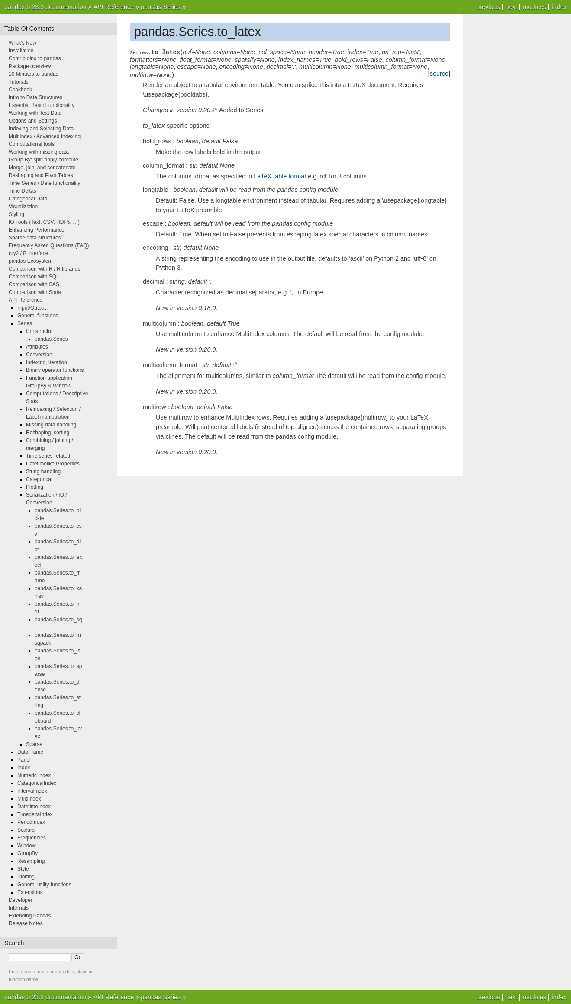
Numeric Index (34, 775)
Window (26, 846)
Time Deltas (22, 191)
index (559, 6)
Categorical (39, 479)
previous (488, 6)
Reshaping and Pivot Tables (41, 175)
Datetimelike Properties (53, 464)
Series (24, 323)
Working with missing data (39, 152)
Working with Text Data (35, 113)
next (511, 6)
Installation (21, 51)
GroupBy (27, 853)
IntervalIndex (32, 791)
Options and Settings (33, 121)
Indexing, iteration (46, 362)
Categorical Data (28, 199)
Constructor (39, 331)
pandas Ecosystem (30, 261)
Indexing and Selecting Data (41, 129)
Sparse (34, 744)
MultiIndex (29, 799)
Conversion (39, 355)
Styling (16, 214)
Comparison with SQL (34, 277)
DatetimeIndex (34, 807)
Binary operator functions (55, 370)
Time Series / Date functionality (45, 183)
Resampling (31, 861)
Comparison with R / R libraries (44, 269)
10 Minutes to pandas (33, 74)
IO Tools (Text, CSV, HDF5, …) (44, 222)
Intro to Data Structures (35, 97)
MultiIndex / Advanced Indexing (45, 136)
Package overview (30, 66)
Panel (24, 760)
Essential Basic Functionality (41, 105)
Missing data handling (51, 425)
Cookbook (20, 90)
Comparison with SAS (34, 284)
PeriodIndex (31, 822)
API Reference (114, 6)
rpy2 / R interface (28, 253)
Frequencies (31, 838)
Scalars (26, 830)
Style (23, 869)
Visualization (23, 206)
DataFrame (30, 752)
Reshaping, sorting (47, 432)
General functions (37, 316)
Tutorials (19, 82)
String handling (43, 471)
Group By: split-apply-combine (43, 160)
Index (23, 768)
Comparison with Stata (35, 292)
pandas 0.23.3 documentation (45, 6)
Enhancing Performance (37, 230)
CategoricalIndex (36, 783)
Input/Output (31, 308)
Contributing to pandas (35, 58)
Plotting (34, 487)
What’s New (22, 43)
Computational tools (32, 144)
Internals (19, 908)
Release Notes (26, 923)
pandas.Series (161, 6)
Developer (20, 900)
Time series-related (48, 456)
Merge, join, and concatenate (42, 168)
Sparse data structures (35, 238)
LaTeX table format (280, 176)
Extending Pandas (30, 916)
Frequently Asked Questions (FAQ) (49, 245)
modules (534, 6)
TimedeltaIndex (35, 814)
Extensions (30, 892)
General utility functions (44, 884)
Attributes (37, 347)
